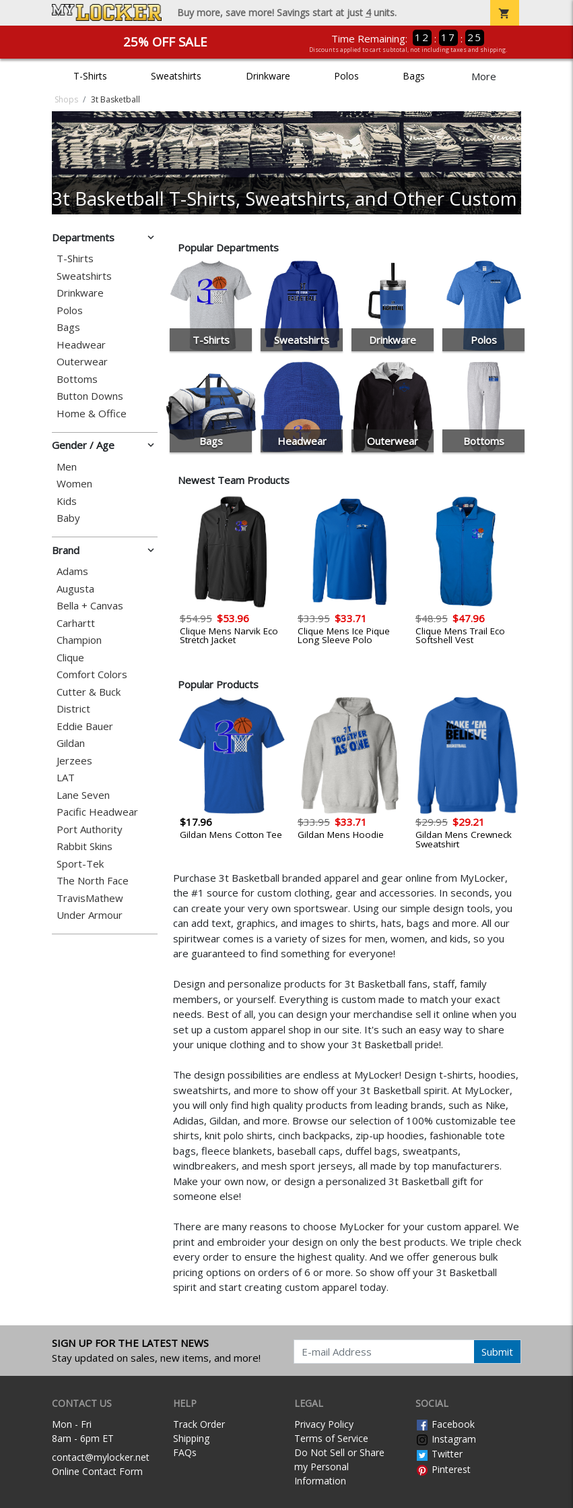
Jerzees (74, 760)
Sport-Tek (80, 864)
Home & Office (92, 413)
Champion (79, 640)
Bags (414, 75)
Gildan (71, 743)
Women (74, 483)
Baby (68, 518)
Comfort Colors (92, 674)
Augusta (75, 589)
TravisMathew (90, 898)
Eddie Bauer (85, 726)
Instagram (445, 1438)
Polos (346, 75)
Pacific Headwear (97, 812)
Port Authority (90, 829)
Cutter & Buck (89, 692)
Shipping (191, 1438)
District (73, 709)
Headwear (81, 345)
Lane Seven (83, 795)
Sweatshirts (176, 75)
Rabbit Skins (84, 846)
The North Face (93, 880)
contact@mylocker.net (100, 1457)
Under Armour (90, 915)
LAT (66, 777)
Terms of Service (331, 1438)
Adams (72, 571)
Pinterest (443, 1469)
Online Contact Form (97, 1471)
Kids (67, 501)
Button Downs (90, 396)
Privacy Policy (323, 1424)
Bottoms (77, 379)
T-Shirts (90, 75)
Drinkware (268, 75)
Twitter (439, 1453)
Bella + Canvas (90, 605)
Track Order (199, 1424)
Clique (70, 657)
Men (67, 467)
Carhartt (76, 623)
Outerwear (82, 361)
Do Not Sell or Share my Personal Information (339, 1466)
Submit (497, 1351)
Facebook (445, 1424)
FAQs (185, 1452)
